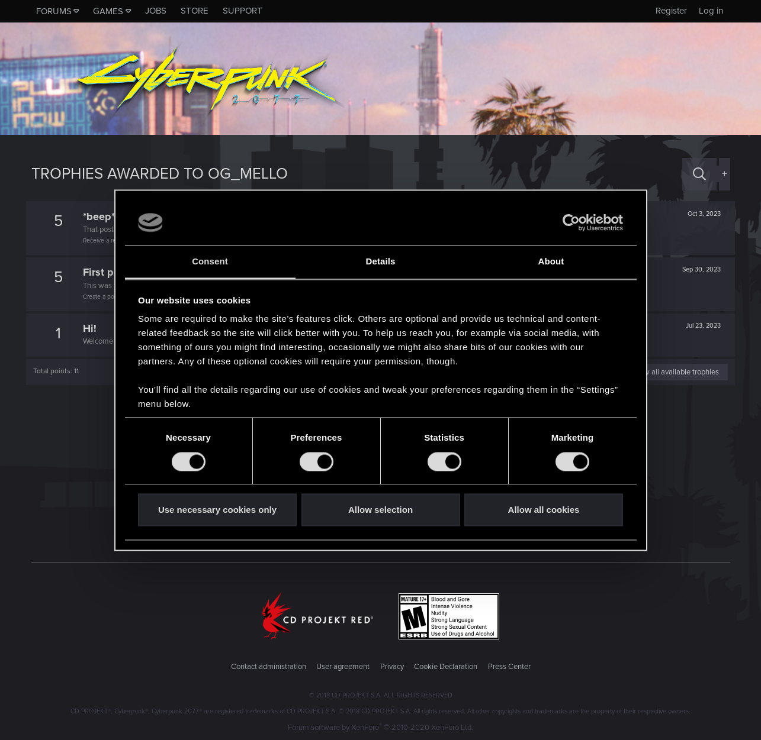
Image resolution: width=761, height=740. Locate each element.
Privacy (392, 666)
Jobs (155, 10)
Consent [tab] (210, 262)
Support (242, 10)
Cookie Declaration (445, 666)
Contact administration (268, 666)
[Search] (699, 174)
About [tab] (551, 262)
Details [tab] (381, 262)
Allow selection (380, 510)
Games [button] (108, 11)
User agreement (343, 666)
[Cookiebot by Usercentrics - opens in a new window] (571, 222)
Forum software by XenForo (380, 727)
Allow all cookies (544, 510)
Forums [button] (54, 11)
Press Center (509, 666)
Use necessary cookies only (217, 510)
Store (194, 10)
